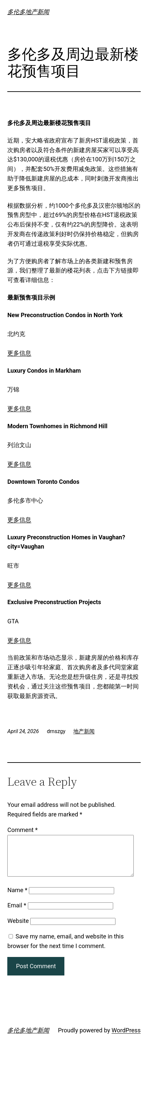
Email (16, 913)
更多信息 (19, 353)
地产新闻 (84, 731)
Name (17, 897)
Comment (22, 829)
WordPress (125, 1038)
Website (18, 928)
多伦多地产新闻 (28, 11)
